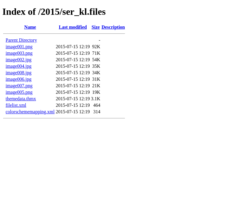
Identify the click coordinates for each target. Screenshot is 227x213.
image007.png (19, 85)
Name (30, 27)
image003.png (19, 53)
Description (113, 27)
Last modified (73, 27)
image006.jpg (19, 79)
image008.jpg (19, 72)
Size (96, 27)
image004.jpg (19, 66)
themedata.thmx (21, 98)
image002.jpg (19, 59)
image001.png (19, 46)
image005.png (19, 92)
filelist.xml (16, 105)
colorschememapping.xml (30, 111)
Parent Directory (21, 40)
